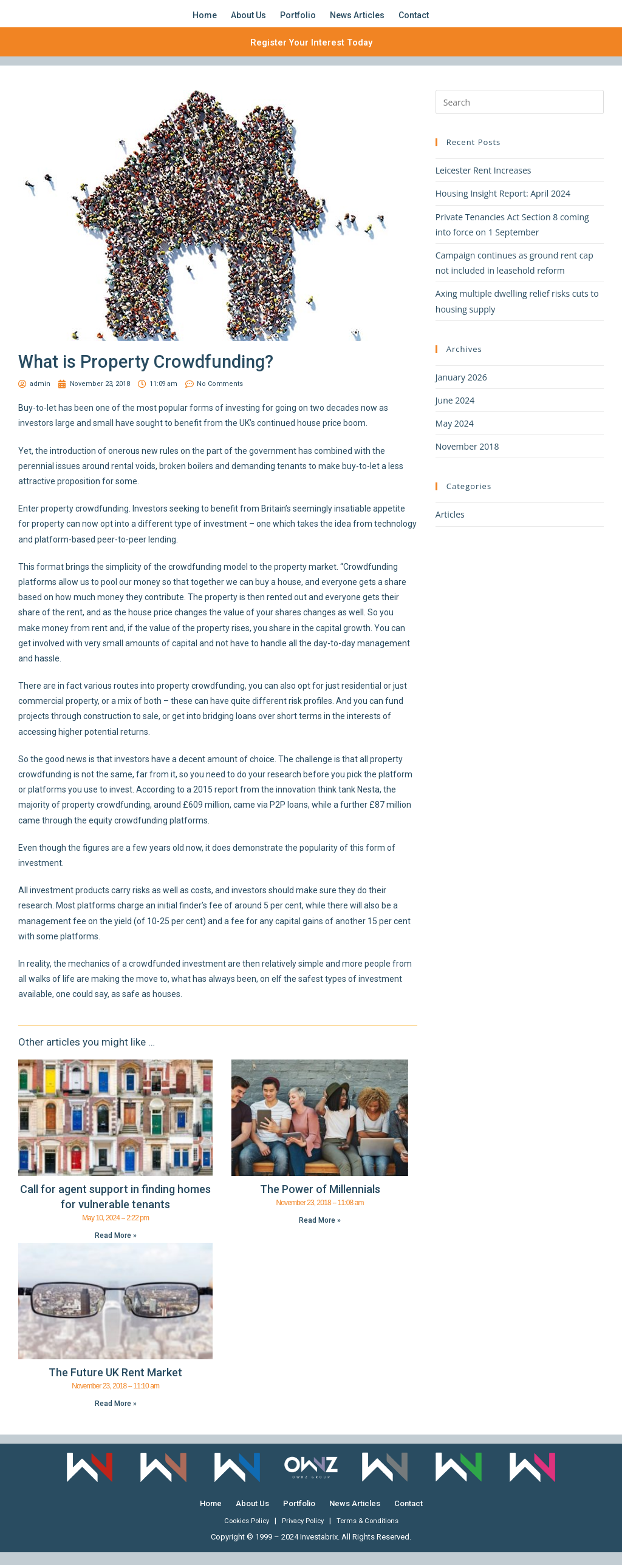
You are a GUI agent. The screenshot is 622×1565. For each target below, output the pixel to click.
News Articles (357, 21)
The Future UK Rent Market (115, 1385)
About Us (248, 21)
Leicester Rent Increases (483, 183)
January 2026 (461, 390)
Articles (450, 527)
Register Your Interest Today (311, 54)
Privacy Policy (302, 1533)
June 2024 (455, 413)
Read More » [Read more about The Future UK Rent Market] (116, 1416)
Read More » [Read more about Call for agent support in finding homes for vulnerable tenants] (116, 1248)
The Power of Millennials (320, 1201)
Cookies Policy (241, 1533)
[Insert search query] (520, 115)
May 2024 (455, 436)
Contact (413, 21)
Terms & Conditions (373, 1533)
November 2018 (467, 459)
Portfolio (298, 21)
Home (205, 21)
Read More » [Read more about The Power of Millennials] (320, 1233)
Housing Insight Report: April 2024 (503, 206)
